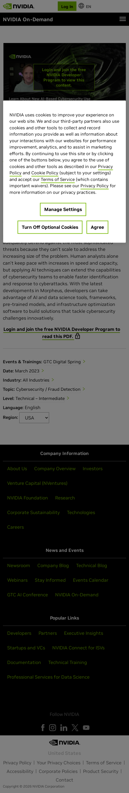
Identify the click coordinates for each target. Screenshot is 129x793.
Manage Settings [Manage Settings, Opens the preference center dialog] (63, 209)
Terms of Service (58, 179)
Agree (97, 227)
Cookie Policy (44, 173)
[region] (64, 171)
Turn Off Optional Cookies (50, 227)
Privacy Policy (94, 186)
